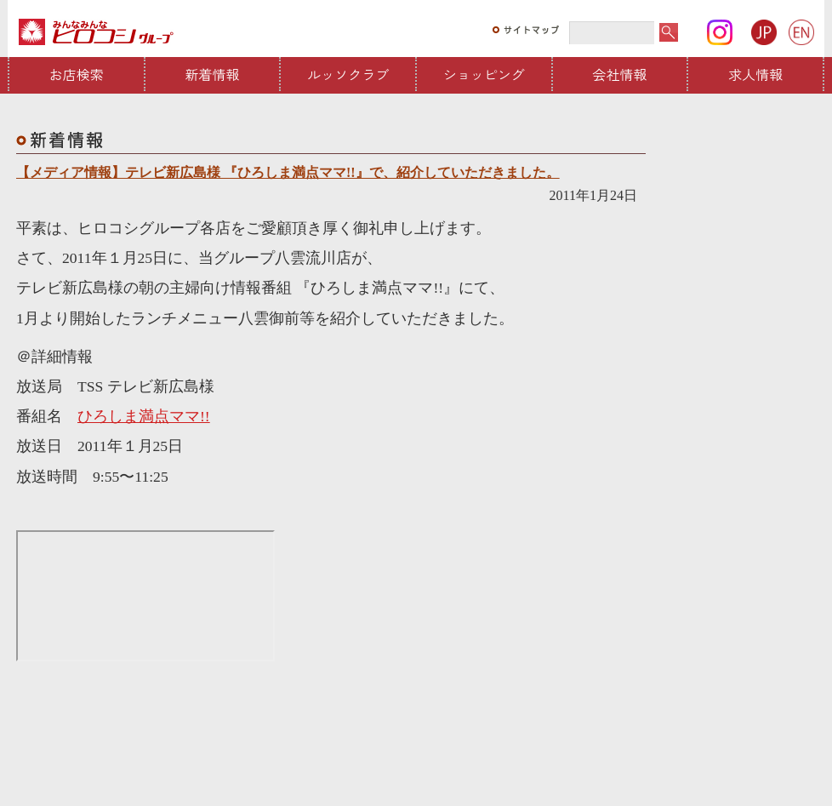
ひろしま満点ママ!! (143, 416)
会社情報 (620, 74)
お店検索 (76, 74)
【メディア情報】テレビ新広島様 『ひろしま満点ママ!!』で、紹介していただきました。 (288, 172)
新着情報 (212, 74)
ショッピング (484, 74)
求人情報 (755, 74)
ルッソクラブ (348, 74)
